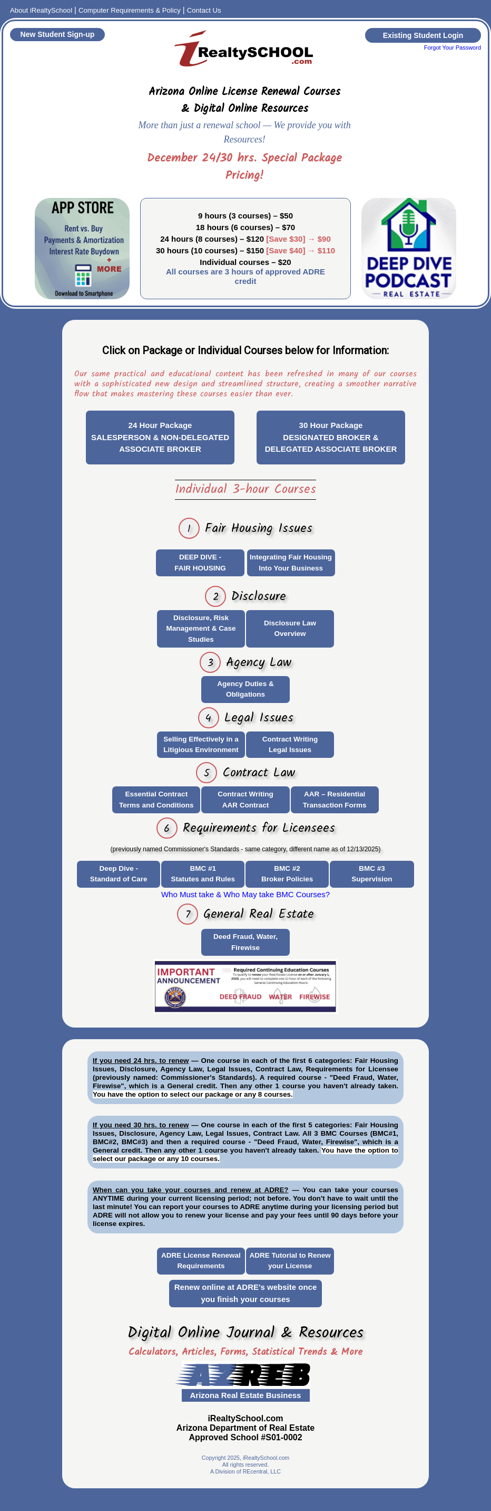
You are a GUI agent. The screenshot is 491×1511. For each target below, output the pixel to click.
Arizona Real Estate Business (245, 1395)
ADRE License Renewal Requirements (201, 1260)
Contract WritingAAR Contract (245, 799)
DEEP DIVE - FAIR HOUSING (200, 562)
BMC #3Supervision (371, 873)
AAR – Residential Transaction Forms (335, 799)
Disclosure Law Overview (290, 628)
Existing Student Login (423, 35)
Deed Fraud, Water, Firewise (245, 942)
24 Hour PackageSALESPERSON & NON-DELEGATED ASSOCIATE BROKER (160, 437)
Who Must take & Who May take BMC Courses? (245, 894)
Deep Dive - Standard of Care (119, 873)
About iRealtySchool (41, 10)
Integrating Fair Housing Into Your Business (291, 562)
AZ (245, 1373)
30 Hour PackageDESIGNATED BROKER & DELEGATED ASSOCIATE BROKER (331, 437)
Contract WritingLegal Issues (290, 744)
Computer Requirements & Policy (129, 10)
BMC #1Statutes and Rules (203, 873)
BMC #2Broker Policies (287, 873)
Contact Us (204, 10)
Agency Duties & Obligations (245, 689)
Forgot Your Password (452, 47)
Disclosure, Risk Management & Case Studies (200, 628)
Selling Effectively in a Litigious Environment (201, 744)
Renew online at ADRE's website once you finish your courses (245, 1293)
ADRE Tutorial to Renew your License (289, 1260)
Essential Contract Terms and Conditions (156, 799)
